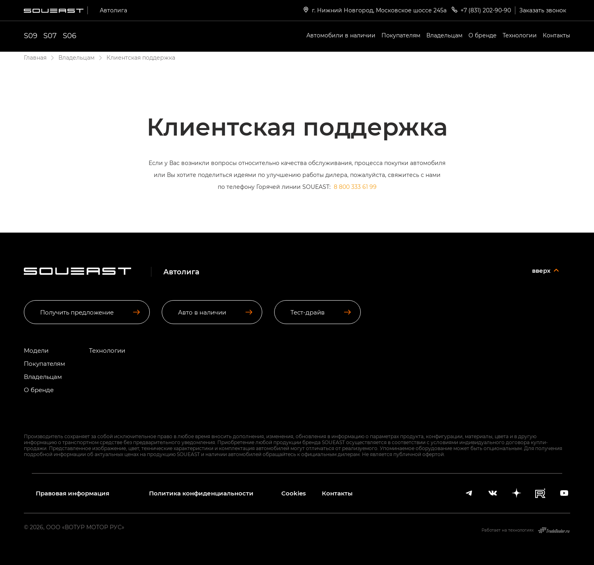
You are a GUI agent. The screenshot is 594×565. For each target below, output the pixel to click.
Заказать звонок (542, 10)
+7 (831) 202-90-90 (481, 10)
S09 (30, 35)
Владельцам (444, 35)
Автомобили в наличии (340, 35)
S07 (50, 35)
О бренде (482, 35)
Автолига (113, 10)
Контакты (556, 35)
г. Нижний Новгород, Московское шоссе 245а (374, 10)
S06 (69, 35)
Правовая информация (72, 493)
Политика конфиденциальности (201, 493)
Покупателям (400, 35)
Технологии (520, 35)
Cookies (293, 493)
